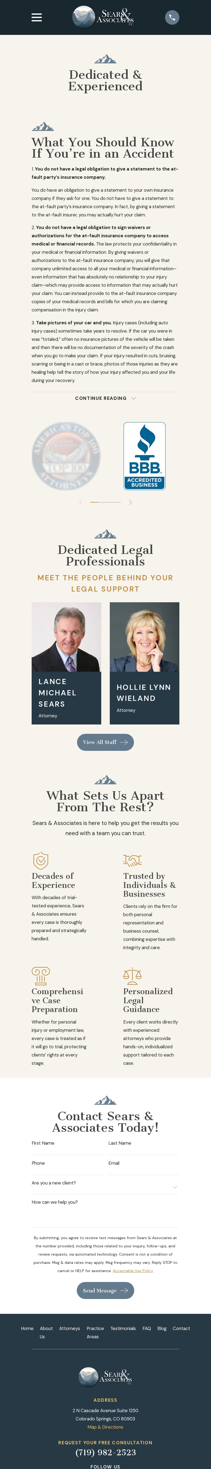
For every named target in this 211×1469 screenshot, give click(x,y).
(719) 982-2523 (105, 1452)
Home (27, 1328)
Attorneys (69, 1328)
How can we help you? (55, 1202)
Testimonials (123, 1328)
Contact (181, 1328)
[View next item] (130, 502)
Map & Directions (105, 1427)
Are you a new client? (54, 1183)
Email (113, 1163)
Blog (161, 1328)
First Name (43, 1143)
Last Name (119, 1143)
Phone (38, 1163)
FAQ (147, 1328)
